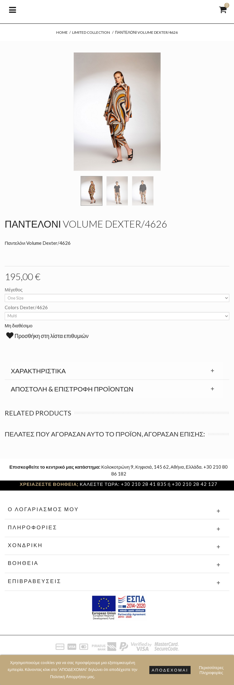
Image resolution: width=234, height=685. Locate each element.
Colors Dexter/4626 (27, 307)
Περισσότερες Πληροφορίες (211, 670)
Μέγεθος (14, 289)
